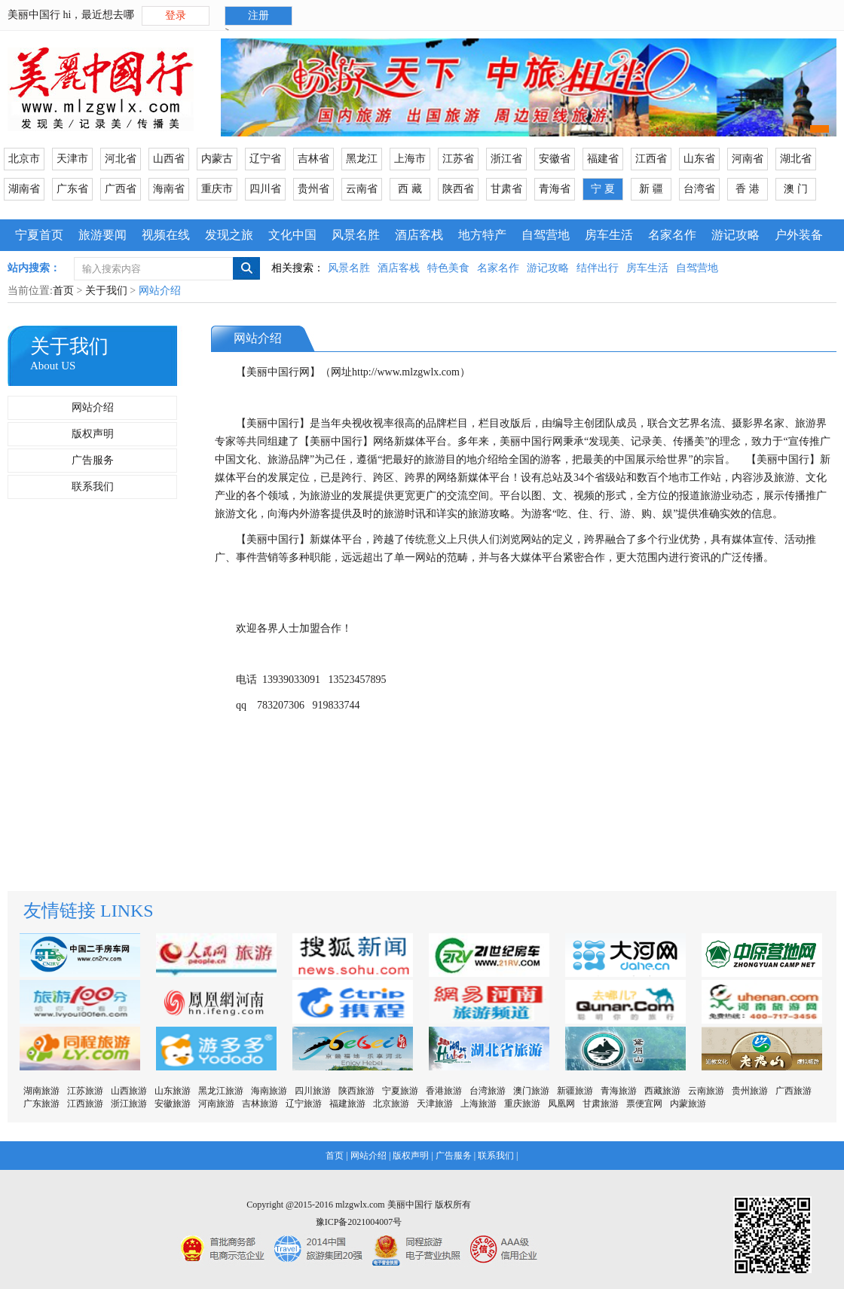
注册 (258, 15)
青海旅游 (619, 1090)
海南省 (169, 188)
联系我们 (93, 486)
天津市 (72, 158)
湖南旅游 (41, 1090)
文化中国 (292, 234)
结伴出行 (597, 268)
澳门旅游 (531, 1090)
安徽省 (554, 158)
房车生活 (609, 234)
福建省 (603, 158)
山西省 (169, 158)
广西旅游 (793, 1090)
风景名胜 (356, 234)
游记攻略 (735, 234)
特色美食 (448, 268)
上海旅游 (478, 1103)
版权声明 (93, 433)
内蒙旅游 (688, 1103)
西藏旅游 (662, 1090)
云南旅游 (706, 1090)
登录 (175, 15)
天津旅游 (435, 1103)
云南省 (362, 188)
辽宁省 (265, 158)
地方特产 (482, 234)
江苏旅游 (85, 1090)
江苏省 (458, 158)
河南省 (747, 158)
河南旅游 (216, 1103)
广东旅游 (41, 1103)
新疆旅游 (575, 1090)
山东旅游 (172, 1090)
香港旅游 (444, 1090)
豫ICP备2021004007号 (359, 1222)
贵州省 (313, 188)
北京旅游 (391, 1103)
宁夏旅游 (400, 1090)
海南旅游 (269, 1090)
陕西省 (458, 188)
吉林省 (313, 158)
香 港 (747, 188)
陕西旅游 (356, 1090)
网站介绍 (93, 407)
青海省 (554, 188)
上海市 (410, 158)
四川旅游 (313, 1090)
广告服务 (93, 460)
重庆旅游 (522, 1103)
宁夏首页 (39, 234)
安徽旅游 (172, 1103)
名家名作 (672, 234)
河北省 (120, 158)
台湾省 (699, 188)
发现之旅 (229, 234)
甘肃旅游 (601, 1103)
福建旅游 (347, 1103)
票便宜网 (644, 1103)
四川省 (265, 188)
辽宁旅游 (304, 1103)
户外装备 (799, 234)
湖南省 (24, 188)
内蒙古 (217, 158)
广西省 (120, 188)
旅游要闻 (102, 234)
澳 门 (796, 188)
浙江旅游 (129, 1103)
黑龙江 (362, 158)
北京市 (24, 158)
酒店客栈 (419, 234)
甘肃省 (506, 188)
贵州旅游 (750, 1090)
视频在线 (166, 234)
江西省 (651, 158)
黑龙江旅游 (220, 1090)
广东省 (72, 188)
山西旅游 (129, 1090)
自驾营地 (545, 234)
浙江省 (506, 158)
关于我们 (106, 290)
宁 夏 (603, 188)
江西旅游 (85, 1103)
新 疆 (651, 188)
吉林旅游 (260, 1103)
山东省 (699, 158)
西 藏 (410, 188)
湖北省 (796, 158)
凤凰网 (561, 1103)
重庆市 (217, 188)
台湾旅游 (487, 1090)
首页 (63, 290)
